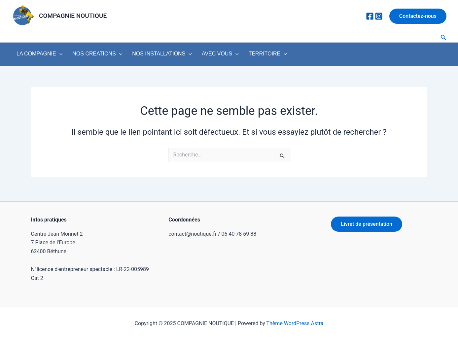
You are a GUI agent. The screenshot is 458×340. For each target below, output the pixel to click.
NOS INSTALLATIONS (150, 55)
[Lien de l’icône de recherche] (443, 37)
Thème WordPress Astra (295, 323)
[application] (57, 55)
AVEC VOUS (204, 55)
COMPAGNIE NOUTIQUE (73, 15)
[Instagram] (379, 16)
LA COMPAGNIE (37, 55)
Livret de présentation (366, 224)
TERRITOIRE (247, 55)
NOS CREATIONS (90, 55)
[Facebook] (370, 16)
